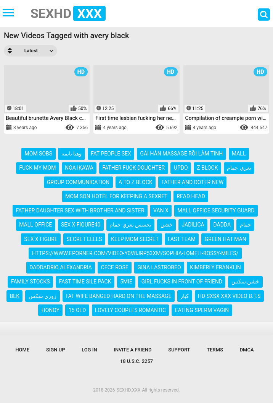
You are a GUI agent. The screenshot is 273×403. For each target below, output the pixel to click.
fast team (182, 239)
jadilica (192, 225)
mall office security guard (216, 210)
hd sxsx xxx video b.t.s (229, 296)
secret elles (84, 239)
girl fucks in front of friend (181, 281)
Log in (89, 350)
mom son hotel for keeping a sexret (116, 196)
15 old (77, 310)
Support (179, 350)
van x (161, 210)
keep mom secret (135, 239)
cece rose (114, 267)
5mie (126, 281)
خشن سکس (245, 281)
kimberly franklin (215, 267)
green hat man (225, 239)
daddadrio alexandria (60, 267)
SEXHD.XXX (129, 390)
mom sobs (39, 154)
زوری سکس (42, 296)
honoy (50, 310)
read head (191, 196)
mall (239, 154)
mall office (35, 225)
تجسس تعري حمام (130, 225)
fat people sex (111, 154)
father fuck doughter (134, 168)
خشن (167, 225)
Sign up (55, 350)
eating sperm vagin (202, 310)
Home (22, 350)
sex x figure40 (80, 225)
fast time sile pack (85, 281)
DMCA (247, 350)
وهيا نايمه (71, 154)
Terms (215, 350)
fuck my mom (37, 168)
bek (14, 296)
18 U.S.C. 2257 (136, 361)
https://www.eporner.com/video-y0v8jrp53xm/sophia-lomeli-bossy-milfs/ (135, 253)
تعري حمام (239, 168)
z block (207, 168)
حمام (245, 225)
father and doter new (192, 182)
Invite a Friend (132, 350)
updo (181, 168)
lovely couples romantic (130, 310)
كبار (184, 296)
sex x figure (41, 239)
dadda (222, 225)
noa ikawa (79, 168)
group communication (78, 182)
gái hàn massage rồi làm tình (181, 154)
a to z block (136, 182)
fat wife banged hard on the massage (119, 296)
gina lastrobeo (159, 267)
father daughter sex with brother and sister (80, 210)
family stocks (30, 281)
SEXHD (68, 13)
